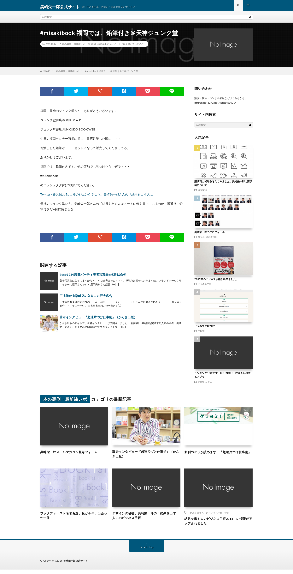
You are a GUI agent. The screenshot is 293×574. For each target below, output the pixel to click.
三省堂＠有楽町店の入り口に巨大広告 (86, 298)
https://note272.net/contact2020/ (215, 105)
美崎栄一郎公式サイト (76, 565)
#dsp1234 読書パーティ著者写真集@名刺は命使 (93, 277)
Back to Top (146, 551)
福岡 (93, 46)
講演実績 (202, 192)
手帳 (226, 516)
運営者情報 (211, 239)
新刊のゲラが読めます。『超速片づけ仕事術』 (218, 457)
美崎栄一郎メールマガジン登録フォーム (72, 454)
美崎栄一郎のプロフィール (209, 234)
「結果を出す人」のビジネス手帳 (205, 516)
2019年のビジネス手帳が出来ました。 (216, 281)
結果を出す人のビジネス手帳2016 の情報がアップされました (217, 525)
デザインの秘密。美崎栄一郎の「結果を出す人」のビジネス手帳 (146, 519)
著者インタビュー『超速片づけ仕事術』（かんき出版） (98, 320)
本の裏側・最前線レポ (73, 46)
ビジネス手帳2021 (205, 328)
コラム (201, 239)
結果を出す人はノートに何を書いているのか (120, 46)
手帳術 (201, 333)
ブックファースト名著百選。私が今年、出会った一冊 (74, 519)
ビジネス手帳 (205, 286)
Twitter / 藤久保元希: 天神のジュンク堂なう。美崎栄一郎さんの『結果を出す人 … (96, 197)
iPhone (201, 384)
